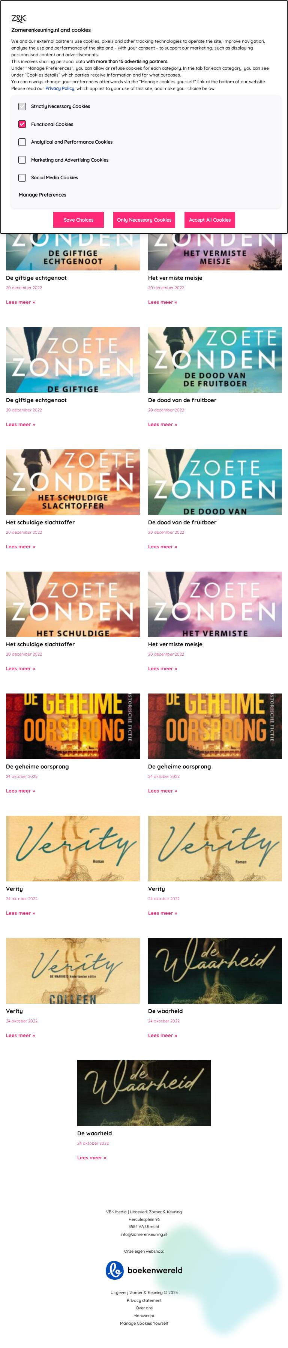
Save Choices (78, 220)
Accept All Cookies (210, 220)
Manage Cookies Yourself (144, 1323)
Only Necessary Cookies (144, 220)
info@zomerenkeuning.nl (144, 1234)
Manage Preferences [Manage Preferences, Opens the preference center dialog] (42, 195)
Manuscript (144, 1315)
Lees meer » (20, 302)
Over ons (144, 1307)
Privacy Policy (59, 88)
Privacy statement (144, 1300)
